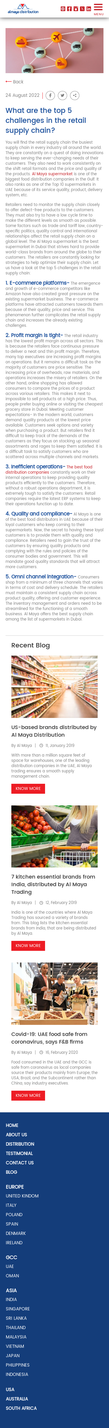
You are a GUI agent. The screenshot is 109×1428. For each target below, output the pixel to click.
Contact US (20, 1163)
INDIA (11, 1299)
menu (98, 11)
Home (12, 1125)
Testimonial (19, 1153)
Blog (11, 1172)
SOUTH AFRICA (21, 1408)
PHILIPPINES (18, 1365)
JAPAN (12, 1356)
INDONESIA (17, 1374)
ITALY (11, 1205)
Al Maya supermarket (52, 174)
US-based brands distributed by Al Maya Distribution (54, 731)
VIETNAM (15, 1346)
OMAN (12, 1276)
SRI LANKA (16, 1318)
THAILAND (16, 1327)
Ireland (14, 1243)
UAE (10, 1266)
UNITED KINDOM (22, 1196)
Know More (28, 788)
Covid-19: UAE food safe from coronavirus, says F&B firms (49, 1038)
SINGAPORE (18, 1309)
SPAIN (12, 1224)
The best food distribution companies (49, 470)
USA (10, 1389)
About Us (16, 1135)
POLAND (14, 1215)
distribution (20, 1144)
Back (15, 82)
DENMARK (16, 1233)
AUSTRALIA (17, 1399)
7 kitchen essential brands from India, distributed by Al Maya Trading (53, 884)
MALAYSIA (16, 1337)
